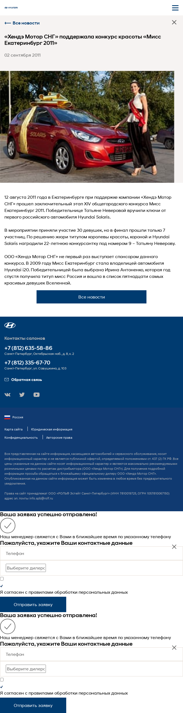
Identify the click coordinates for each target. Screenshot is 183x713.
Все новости (22, 23)
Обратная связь (23, 379)
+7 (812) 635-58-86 (28, 348)
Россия (13, 417)
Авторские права (59, 437)
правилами (41, 592)
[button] (10, 325)
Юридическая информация (51, 429)
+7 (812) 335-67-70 (27, 363)
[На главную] (11, 7)
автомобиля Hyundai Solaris (80, 216)
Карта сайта (13, 429)
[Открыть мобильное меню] (175, 7)
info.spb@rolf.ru (41, 498)
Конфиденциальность (21, 437)
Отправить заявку (33, 604)
